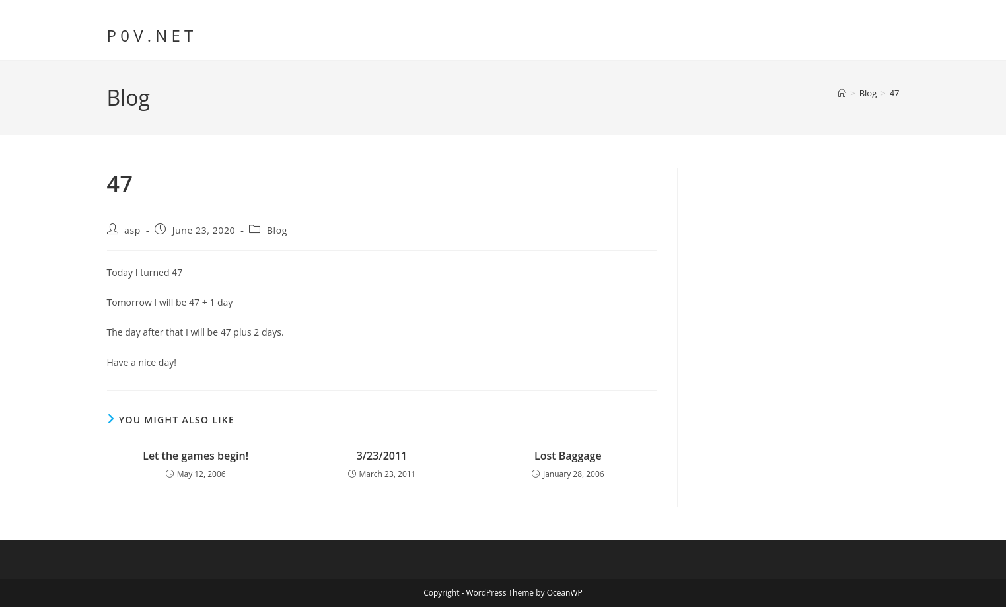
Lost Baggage (568, 455)
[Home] (842, 93)
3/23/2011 (382, 455)
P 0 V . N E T (150, 35)
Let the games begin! (195, 455)
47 (895, 93)
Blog (277, 230)
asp (132, 230)
